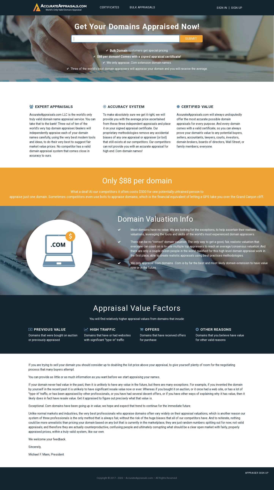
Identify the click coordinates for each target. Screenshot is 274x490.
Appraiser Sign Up (256, 472)
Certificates (109, 7)
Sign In (222, 7)
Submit (191, 38)
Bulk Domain (119, 50)
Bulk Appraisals (142, 7)
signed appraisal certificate (160, 56)
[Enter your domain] (125, 38)
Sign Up (236, 7)
